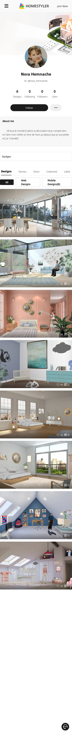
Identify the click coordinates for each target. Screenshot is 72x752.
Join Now (62, 6)
